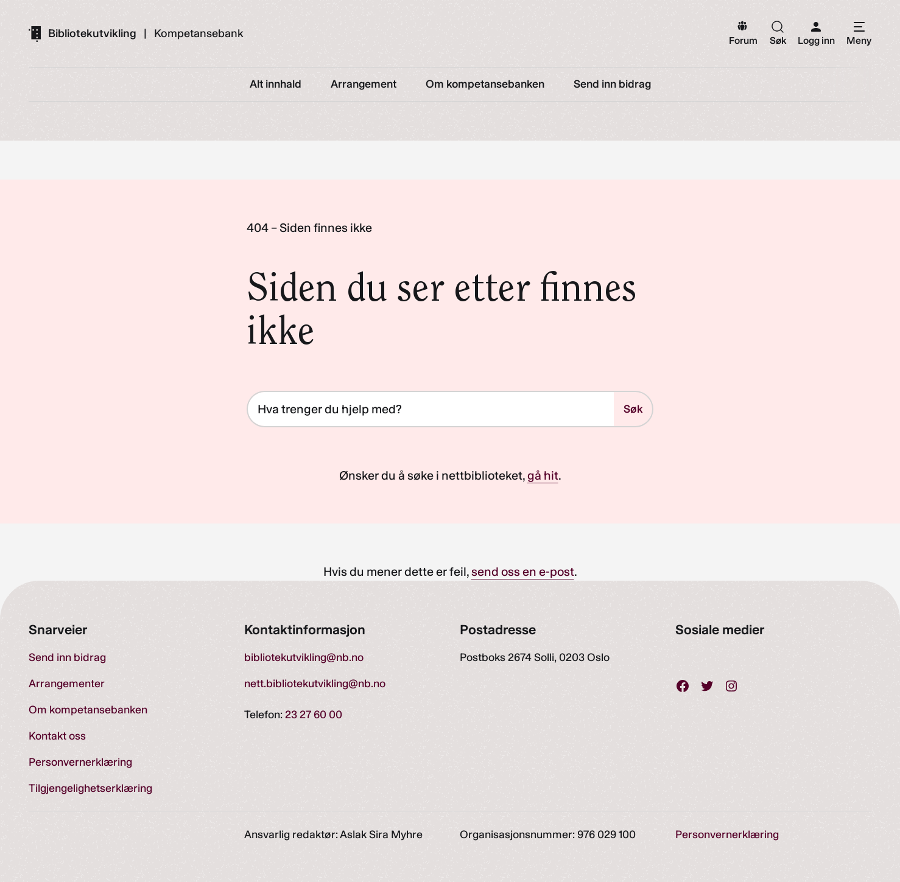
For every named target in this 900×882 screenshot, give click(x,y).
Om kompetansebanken (88, 709)
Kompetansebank (199, 33)
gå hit (542, 475)
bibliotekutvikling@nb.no (304, 657)
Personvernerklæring (80, 762)
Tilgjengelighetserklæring (90, 788)
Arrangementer (67, 683)
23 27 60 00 (313, 714)
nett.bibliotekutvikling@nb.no (314, 683)
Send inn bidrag (67, 657)
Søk (633, 409)
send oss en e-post (522, 571)
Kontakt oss (57, 736)
